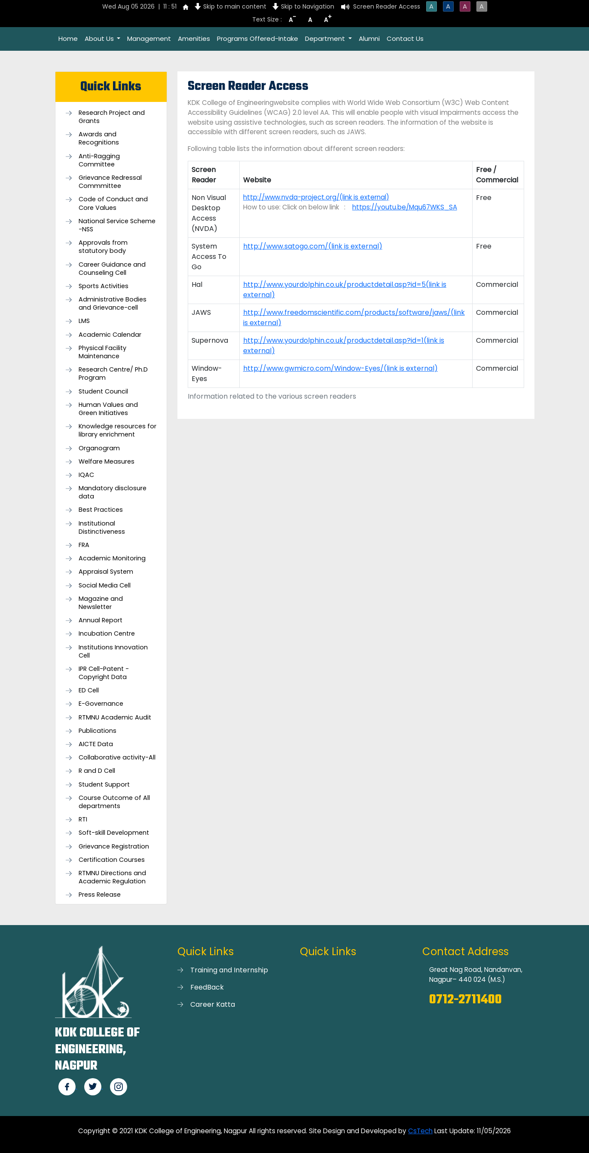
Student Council (103, 391)
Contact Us (405, 38)
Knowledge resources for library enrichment (117, 430)
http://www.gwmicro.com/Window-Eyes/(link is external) (340, 368)
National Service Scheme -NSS (117, 225)
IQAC (86, 475)
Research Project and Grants (112, 117)
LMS (84, 321)
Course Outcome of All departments (114, 802)
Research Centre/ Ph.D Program (113, 374)
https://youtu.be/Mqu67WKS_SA (404, 207)
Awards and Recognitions (99, 138)
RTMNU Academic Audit (115, 717)
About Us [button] (100, 38)
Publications (97, 731)
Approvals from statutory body (103, 247)
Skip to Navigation (307, 6)
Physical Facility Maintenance (102, 352)
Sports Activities (103, 286)
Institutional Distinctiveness (102, 528)
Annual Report (100, 620)
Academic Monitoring (112, 558)
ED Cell (89, 690)
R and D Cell (97, 771)
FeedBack (207, 987)
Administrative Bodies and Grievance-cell (112, 303)
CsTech (420, 1130)
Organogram (99, 448)
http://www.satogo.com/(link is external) (312, 246)
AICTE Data (96, 744)
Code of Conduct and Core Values (113, 203)
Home (68, 38)
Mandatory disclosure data (112, 492)
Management (149, 38)
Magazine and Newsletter (101, 603)
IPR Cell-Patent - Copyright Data (104, 673)
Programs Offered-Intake (257, 38)
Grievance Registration (114, 846)
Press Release (100, 895)
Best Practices (101, 510)
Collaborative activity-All (117, 757)
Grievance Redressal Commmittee (110, 182)
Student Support (104, 785)
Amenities (194, 38)
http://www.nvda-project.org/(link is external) (316, 197)
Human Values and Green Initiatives (108, 409)
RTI (83, 819)
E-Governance (101, 704)
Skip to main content (234, 6)
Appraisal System (106, 572)
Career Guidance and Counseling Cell (112, 269)
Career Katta (212, 1004)
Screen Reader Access (386, 6)
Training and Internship (229, 970)
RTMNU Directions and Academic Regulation (112, 877)
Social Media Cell (105, 585)
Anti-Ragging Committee (99, 160)
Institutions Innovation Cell (113, 651)
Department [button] (326, 38)
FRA (84, 545)
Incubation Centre (107, 634)
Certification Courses (112, 860)
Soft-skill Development (114, 833)
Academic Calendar (110, 335)
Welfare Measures (106, 462)
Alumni (369, 38)
